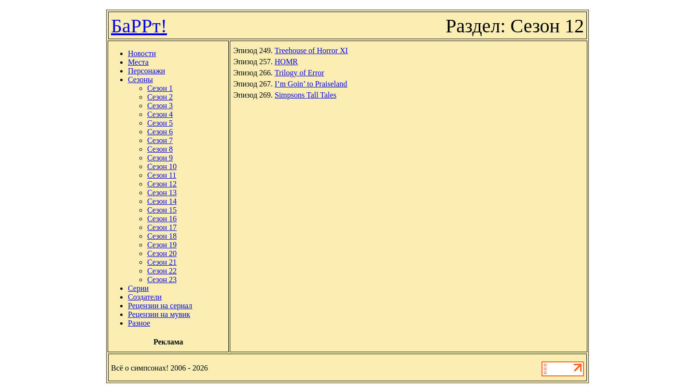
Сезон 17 (162, 227)
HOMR (286, 61)
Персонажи (146, 71)
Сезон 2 (160, 97)
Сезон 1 (160, 88)
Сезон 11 (161, 175)
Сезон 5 (160, 123)
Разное (139, 323)
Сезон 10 (162, 166)
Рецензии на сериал (160, 305)
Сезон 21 (162, 262)
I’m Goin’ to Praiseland (311, 84)
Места (138, 62)
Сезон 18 (162, 236)
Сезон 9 (160, 158)
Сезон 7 (160, 140)
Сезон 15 (162, 210)
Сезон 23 (162, 279)
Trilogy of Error (299, 73)
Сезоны (140, 79)
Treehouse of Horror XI (311, 50)
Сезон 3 (160, 105)
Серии (138, 288)
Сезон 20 (162, 253)
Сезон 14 (162, 201)
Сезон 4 (160, 114)
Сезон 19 (162, 245)
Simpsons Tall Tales (305, 95)
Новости (142, 53)
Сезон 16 (162, 219)
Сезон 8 (160, 149)
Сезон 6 (160, 132)
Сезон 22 (162, 271)
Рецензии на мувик (159, 314)
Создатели (145, 297)
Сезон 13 (162, 192)
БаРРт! (139, 26)
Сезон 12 (162, 184)
